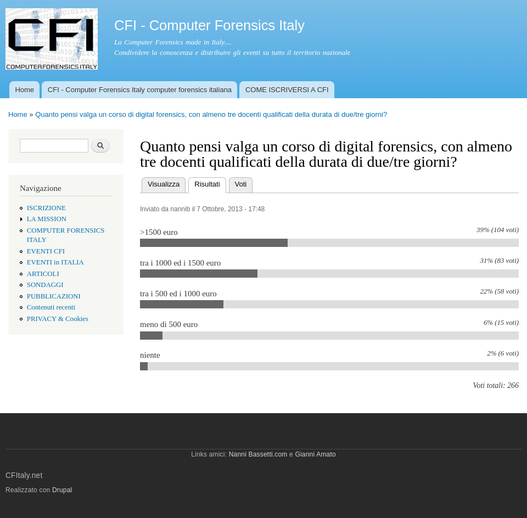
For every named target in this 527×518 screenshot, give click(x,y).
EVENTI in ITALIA (55, 262)
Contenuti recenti (51, 307)
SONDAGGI (45, 285)
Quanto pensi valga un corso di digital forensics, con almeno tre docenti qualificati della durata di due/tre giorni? (211, 114)
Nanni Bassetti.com (258, 454)
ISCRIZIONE (46, 208)
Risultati (210, 183)
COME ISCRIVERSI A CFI (287, 90)
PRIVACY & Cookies (57, 319)
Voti (241, 184)
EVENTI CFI (46, 251)
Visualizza (164, 184)
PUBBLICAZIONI (54, 296)
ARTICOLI (43, 274)
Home (24, 90)
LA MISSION (46, 219)
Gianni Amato (315, 454)
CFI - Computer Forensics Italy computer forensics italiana (140, 90)
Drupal (62, 490)
